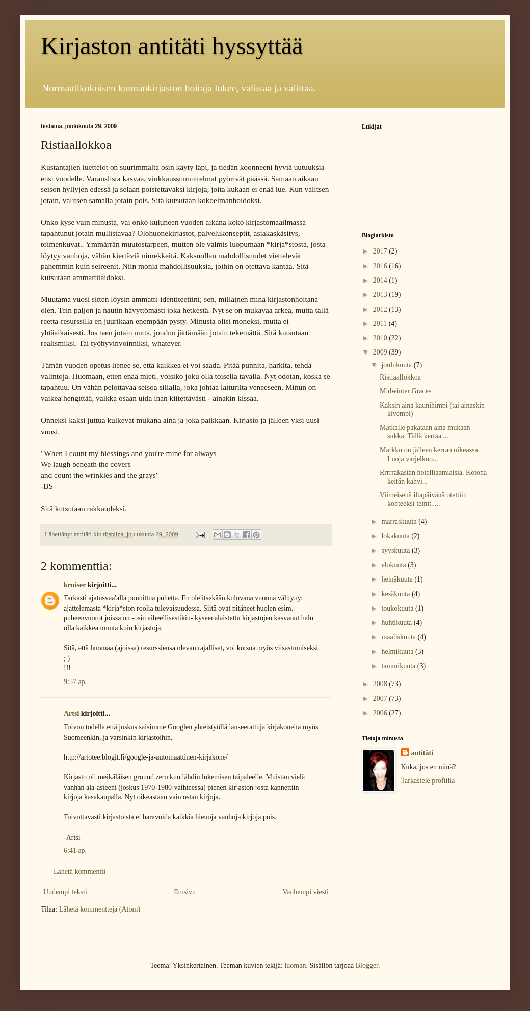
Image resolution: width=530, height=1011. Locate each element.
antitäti (422, 753)
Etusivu (185, 892)
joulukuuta (397, 365)
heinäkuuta (397, 579)
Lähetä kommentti (79, 871)
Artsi (71, 713)
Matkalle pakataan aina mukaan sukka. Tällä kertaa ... (425, 432)
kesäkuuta (396, 594)
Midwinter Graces (405, 391)
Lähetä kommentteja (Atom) (99, 909)
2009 (381, 352)
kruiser (75, 585)
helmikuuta (398, 651)
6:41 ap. (75, 850)
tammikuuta (399, 666)
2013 (381, 294)
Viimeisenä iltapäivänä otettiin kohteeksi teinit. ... (423, 499)
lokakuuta (396, 536)
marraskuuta (399, 521)
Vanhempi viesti (305, 892)
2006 (381, 713)
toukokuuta (398, 608)
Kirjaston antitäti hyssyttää (172, 45)
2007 (381, 698)
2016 (381, 266)
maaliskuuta (399, 637)
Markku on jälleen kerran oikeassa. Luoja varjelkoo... (430, 454)
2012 (381, 309)
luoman (295, 965)
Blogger (367, 965)
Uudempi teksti (65, 892)
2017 (381, 251)
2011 (381, 323)
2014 (381, 280)
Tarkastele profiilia (428, 781)
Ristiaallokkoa (400, 377)
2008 (381, 684)
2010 (381, 338)
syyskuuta (396, 550)
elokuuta (394, 565)
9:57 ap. (75, 682)
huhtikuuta (397, 622)
